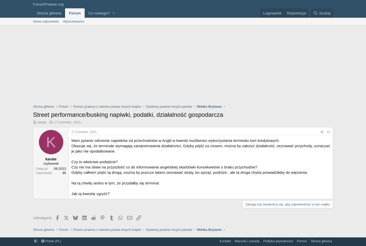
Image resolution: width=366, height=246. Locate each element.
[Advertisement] (183, 63)
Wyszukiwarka (73, 21)
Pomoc (302, 241)
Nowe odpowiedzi (46, 21)
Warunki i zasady (247, 241)
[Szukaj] (322, 13)
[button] (113, 13)
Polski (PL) (51, 241)
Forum (75, 13)
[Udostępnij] (321, 132)
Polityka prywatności (278, 241)
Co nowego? (99, 13)
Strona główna (49, 13)
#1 (328, 132)
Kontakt (225, 241)
